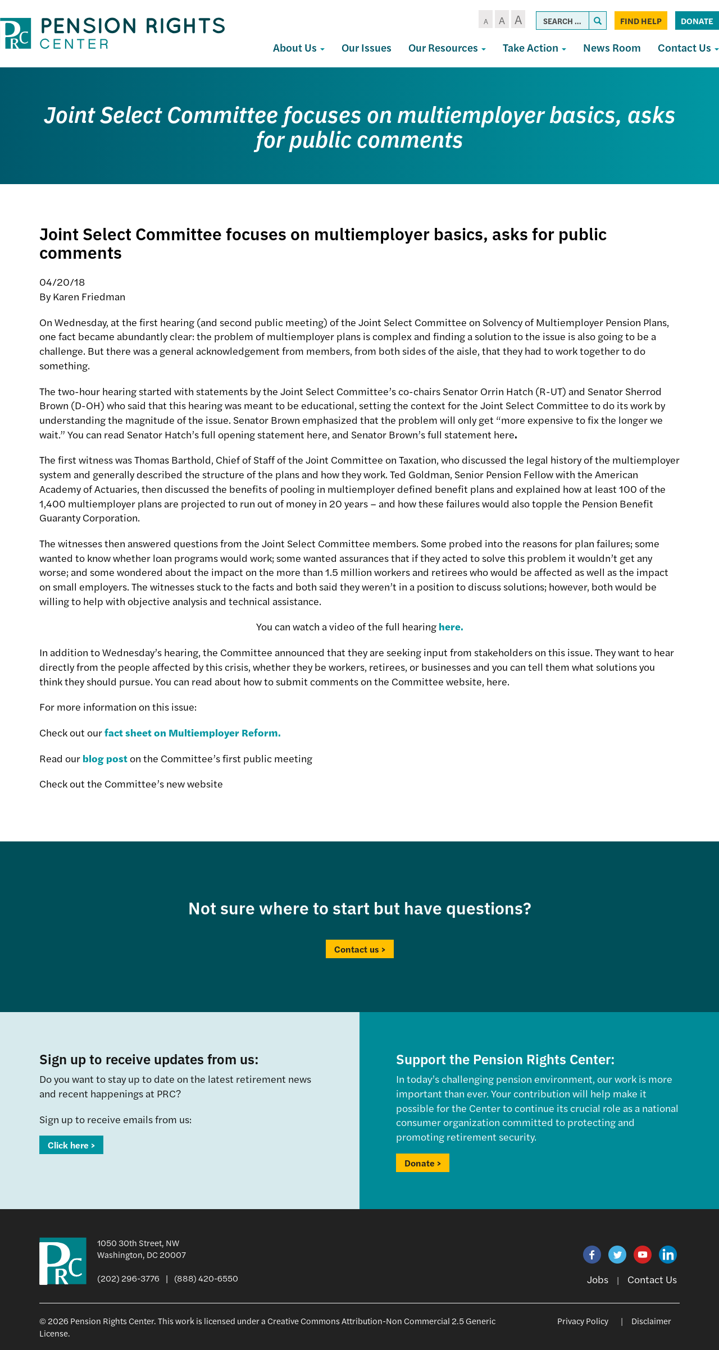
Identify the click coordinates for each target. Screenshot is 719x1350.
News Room (612, 47)
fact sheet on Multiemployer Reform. (192, 732)
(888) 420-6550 (206, 1278)
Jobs (597, 1279)
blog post (105, 758)
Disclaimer (651, 1320)
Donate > (422, 1162)
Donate (697, 20)
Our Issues (367, 47)
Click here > (71, 1144)
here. (451, 626)
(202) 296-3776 (128, 1278)
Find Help (641, 20)
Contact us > (359, 948)
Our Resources (447, 47)
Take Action (534, 47)
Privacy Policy (582, 1320)
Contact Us (652, 1279)
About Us (299, 47)
